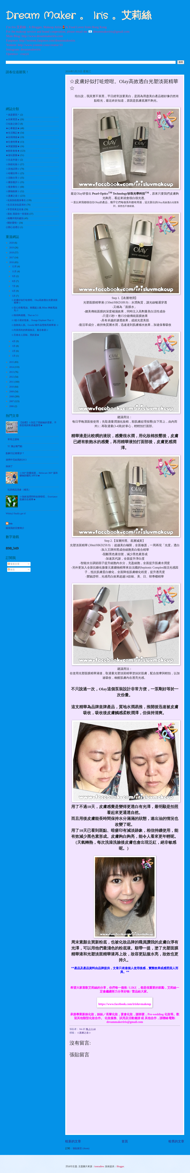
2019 (11, 247)
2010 (11, 387)
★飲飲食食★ (13, 151)
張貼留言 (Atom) (81, 1148)
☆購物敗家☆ (13, 191)
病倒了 (9, 466)
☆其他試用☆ (13, 169)
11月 (14, 271)
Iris (11, 523)
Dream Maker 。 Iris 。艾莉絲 (78, 16)
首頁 (125, 1141)
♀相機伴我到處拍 (15, 218)
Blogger (120, 1166)
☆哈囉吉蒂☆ (13, 173)
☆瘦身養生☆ (13, 187)
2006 (11, 406)
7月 (14, 286)
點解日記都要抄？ (15, 453)
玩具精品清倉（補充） (19, 489)
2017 (11, 257)
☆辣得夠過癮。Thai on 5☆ (25, 315)
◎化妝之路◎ (13, 124)
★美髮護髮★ (13, 146)
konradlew (99, 1166)
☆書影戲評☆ (13, 182)
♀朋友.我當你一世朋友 (17, 214)
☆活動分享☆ (13, 178)
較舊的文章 (176, 1141)
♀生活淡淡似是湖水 (16, 205)
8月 (14, 281)
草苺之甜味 (13, 439)
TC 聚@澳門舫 (15, 446)
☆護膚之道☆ (84, 1033)
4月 (14, 341)
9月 (14, 276)
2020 (11, 243)
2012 (11, 377)
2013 (11, 372)
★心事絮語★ (13, 128)
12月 (14, 266)
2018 (11, 252)
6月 (14, 291)
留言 (11, 569)
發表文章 (13, 564)
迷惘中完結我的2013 (16, 460)
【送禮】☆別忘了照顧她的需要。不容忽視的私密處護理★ (38, 424)
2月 (14, 351)
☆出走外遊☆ (13, 160)
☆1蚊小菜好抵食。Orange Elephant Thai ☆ (32, 320)
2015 (11, 362)
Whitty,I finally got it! (16, 513)
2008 (11, 396)
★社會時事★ (13, 142)
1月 (14, 356)
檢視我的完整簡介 (15, 528)
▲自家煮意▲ (12, 119)
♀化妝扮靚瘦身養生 (16, 200)
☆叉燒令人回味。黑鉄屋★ (25, 335)
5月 (14, 296)
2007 (11, 401)
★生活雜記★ (13, 133)
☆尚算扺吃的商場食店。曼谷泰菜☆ (29, 330)
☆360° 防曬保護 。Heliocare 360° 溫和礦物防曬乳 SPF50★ (38, 474)
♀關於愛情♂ (12, 223)
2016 (11, 262)
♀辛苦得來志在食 (15, 209)
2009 (11, 391)
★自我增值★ (13, 137)
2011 (11, 382)
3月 (14, 346)
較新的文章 (73, 1141)
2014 (11, 367)
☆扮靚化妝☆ (13, 164)
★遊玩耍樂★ (13, 155)
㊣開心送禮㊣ (13, 227)
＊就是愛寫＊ (13, 115)
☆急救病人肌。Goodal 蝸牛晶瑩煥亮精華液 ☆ (35, 325)
